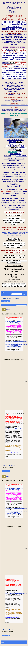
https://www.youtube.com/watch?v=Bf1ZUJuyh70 (14, 322)
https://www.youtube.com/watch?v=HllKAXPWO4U (14, 489)
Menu (3, 292)
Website (13, 465)
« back (2, 642)
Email (5, 465)
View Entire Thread (21, 305)
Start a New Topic (5, 301)
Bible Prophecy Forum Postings (10, 298)
